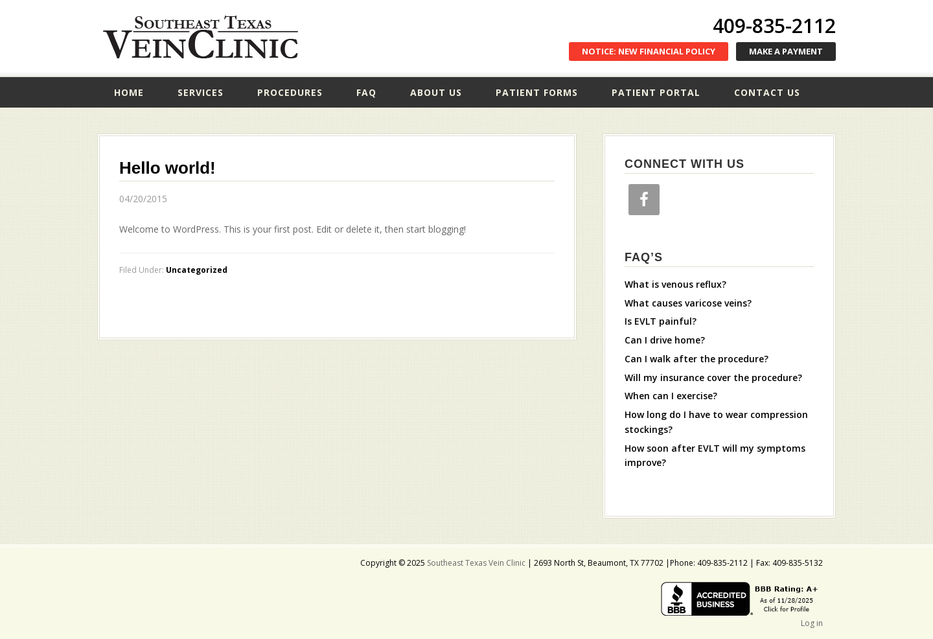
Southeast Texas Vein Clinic (201, 37)
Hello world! (167, 168)
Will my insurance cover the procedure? (713, 377)
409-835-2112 (774, 25)
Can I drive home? (665, 340)
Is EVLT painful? (661, 321)
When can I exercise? (671, 395)
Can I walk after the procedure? (696, 359)
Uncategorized (196, 269)
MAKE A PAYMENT (786, 51)
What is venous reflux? (675, 284)
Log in (812, 623)
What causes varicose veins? (688, 303)
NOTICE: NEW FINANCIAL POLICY (648, 51)
